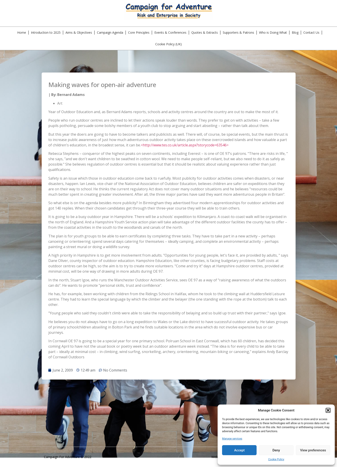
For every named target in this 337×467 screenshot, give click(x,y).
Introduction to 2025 (46, 32)
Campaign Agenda (110, 32)
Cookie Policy (276, 459)
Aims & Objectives (78, 32)
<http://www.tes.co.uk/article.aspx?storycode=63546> (185, 145)
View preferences (313, 450)
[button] (328, 410)
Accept (239, 450)
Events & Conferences (170, 32)
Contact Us (311, 32)
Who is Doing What (273, 32)
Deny (276, 450)
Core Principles (138, 32)
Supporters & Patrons (238, 32)
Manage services (232, 438)
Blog (295, 32)
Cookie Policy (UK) (168, 44)
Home (21, 32)
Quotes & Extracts (204, 32)
